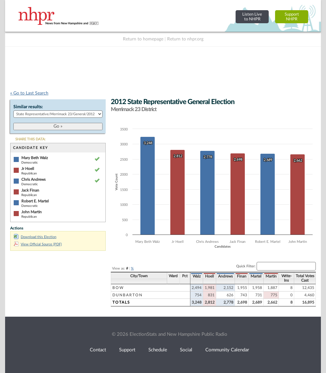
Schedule (157, 350)
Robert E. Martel (35, 201)
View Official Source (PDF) (38, 244)
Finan (241, 276)
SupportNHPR (292, 16)
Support (127, 350)
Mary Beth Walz (34, 158)
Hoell (209, 276)
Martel (256, 276)
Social (186, 350)
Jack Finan (30, 190)
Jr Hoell (27, 169)
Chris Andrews (33, 179)
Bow (118, 288)
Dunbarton (127, 295)
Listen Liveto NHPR (252, 16)
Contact (98, 350)
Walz (197, 276)
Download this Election (35, 237)
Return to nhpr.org (185, 39)
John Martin (31, 212)
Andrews (225, 276)
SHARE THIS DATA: (30, 139)
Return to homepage (143, 39)
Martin (271, 276)
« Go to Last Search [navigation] (29, 93)
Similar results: (28, 107)
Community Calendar (227, 350)
